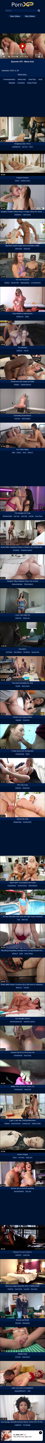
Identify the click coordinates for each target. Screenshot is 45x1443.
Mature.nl (15, 953)
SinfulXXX (18, 1255)
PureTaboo (9, 652)
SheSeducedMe (7, 516)
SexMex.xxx (19, 316)
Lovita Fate (26, 1255)
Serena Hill (27, 1089)
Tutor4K (18, 686)
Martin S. (30, 452)
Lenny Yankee (29, 953)
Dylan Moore (26, 1357)
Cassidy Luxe (26, 1123)
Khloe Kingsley (26, 418)
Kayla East (27, 249)
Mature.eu (19, 987)
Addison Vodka (36, 1123)
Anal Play (32, 79)
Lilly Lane (28, 1191)
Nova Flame (38, 516)
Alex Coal (16, 516)
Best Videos (30, 16)
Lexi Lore (24, 147)
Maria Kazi (22, 79)
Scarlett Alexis (27, 822)
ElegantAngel (17, 822)
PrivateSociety (20, 754)
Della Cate (25, 919)
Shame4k (18, 1323)
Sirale (21, 953)
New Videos (15, 16)
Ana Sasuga (26, 1425)
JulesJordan (18, 249)
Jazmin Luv (26, 618)
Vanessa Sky (35, 652)
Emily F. (19, 452)
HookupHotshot (9, 79)
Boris (24, 452)
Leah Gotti (24, 516)
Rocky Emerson (16, 1123)
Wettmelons (26, 788)
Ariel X (31, 147)
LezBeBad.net (16, 147)
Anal (40, 79)
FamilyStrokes (12, 886)
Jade (29, 1391)
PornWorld (16, 550)
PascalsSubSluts (19, 1191)
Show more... (22, 74)
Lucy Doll (26, 1289)
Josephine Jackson (26, 550)
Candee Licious (25, 181)
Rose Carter (27, 1055)
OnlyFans (19, 350)
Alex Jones (34, 1289)
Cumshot (21, 83)
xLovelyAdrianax (36, 283)
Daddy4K (18, 720)
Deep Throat (32, 83)
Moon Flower (25, 686)
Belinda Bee (26, 1323)
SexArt (17, 181)
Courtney (26, 987)
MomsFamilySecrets (16, 1021)
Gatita (27, 316)
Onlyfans (6, 283)
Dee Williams (18, 652)
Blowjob (12, 83)
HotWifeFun (17, 215)
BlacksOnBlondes (17, 584)
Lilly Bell (31, 516)
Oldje (13, 452)
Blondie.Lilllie (15, 283)
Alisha (27, 754)
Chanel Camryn (22, 886)
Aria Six (26, 350)
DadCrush (18, 618)
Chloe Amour (27, 215)
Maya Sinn (29, 1157)
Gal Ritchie (26, 652)
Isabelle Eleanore (26, 384)
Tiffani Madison (28, 584)
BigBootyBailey (25, 283)
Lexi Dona (21, 1157)
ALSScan (17, 418)
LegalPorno (18, 1425)
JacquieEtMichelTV (20, 1391)
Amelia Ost (26, 720)
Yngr (18, 919)
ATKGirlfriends (18, 1055)
